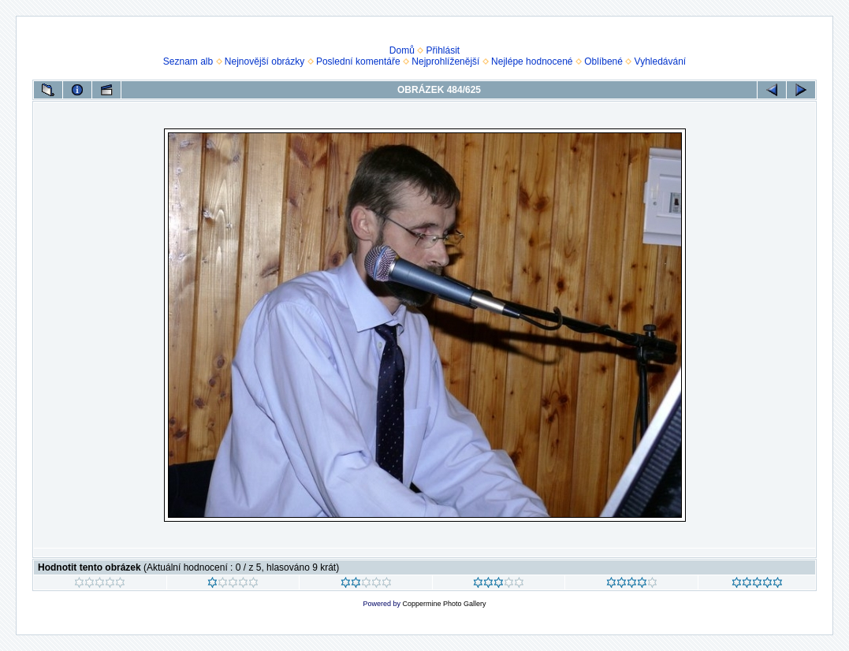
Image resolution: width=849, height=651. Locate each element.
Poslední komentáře (358, 61)
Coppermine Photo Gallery (444, 604)
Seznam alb (188, 61)
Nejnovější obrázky (264, 61)
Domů (402, 50)
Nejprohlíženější (445, 61)
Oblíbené (603, 61)
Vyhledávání (661, 61)
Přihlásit (443, 50)
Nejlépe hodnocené (531, 61)
